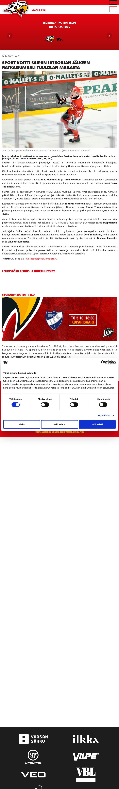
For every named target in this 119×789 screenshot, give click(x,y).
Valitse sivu (39, 9)
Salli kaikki (97, 424)
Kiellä (21, 424)
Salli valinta (60, 424)
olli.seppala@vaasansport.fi (40, 258)
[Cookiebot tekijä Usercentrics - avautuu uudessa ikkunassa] (103, 362)
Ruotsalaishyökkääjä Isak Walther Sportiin (59, 431)
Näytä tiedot (104, 415)
